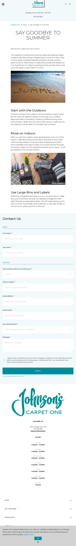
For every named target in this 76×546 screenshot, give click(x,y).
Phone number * (9, 282)
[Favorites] (70, 4)
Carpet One (15, 25)
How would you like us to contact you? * (17, 269)
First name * (7, 233)
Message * (6, 337)
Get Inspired (38, 509)
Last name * (7, 247)
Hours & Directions (38, 431)
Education (38, 517)
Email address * (8, 296)
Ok (38, 538)
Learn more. (29, 535)
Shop (38, 500)
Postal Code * (7, 310)
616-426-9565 (38, 17)
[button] (66, 4)
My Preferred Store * (10, 324)
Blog (25, 25)
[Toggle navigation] (3, 4)
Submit (38, 371)
